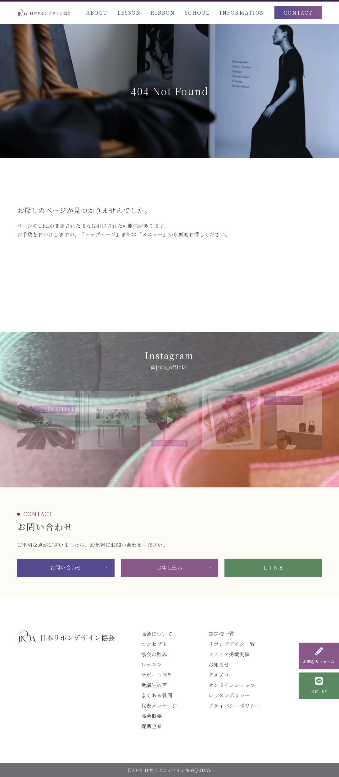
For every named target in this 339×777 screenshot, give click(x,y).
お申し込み (169, 567)
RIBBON (163, 12)
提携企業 (151, 726)
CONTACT (298, 12)
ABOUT (96, 12)
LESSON (129, 12)
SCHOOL (197, 12)
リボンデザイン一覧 (231, 644)
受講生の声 (154, 685)
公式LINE (319, 685)
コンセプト (154, 644)
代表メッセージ (159, 705)
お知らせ (218, 664)
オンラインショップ (231, 685)
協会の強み (154, 654)
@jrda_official (169, 367)
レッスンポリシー (229, 695)
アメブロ (218, 674)
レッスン (151, 664)
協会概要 (151, 715)
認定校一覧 (221, 633)
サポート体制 (157, 674)
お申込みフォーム (319, 655)
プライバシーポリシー (234, 705)
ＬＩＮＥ (273, 567)
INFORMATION (241, 12)
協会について (157, 633)
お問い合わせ (65, 567)
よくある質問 (157, 695)
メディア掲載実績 (229, 654)
